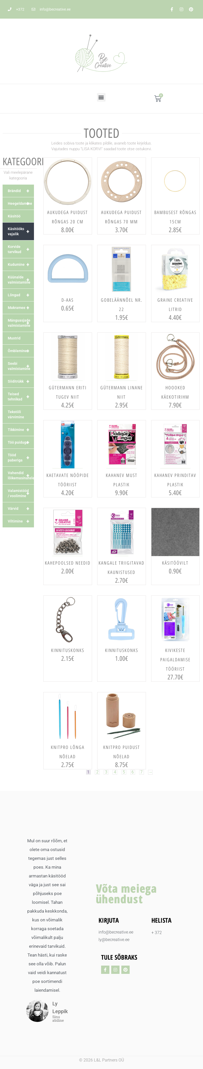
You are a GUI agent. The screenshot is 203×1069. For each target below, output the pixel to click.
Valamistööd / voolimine (21, 493)
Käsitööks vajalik (21, 231)
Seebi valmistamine (21, 366)
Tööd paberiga (21, 457)
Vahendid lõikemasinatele (21, 475)
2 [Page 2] (97, 772)
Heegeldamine (21, 203)
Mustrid (14, 338)
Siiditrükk (21, 381)
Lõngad (21, 295)
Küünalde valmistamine (21, 280)
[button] (101, 97)
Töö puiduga (21, 442)
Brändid (21, 191)
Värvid (21, 508)
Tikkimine (21, 429)
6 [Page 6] (132, 772)
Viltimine (21, 521)
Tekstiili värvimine (16, 414)
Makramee (21, 307)
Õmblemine (21, 351)
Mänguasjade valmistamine (21, 323)
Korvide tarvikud (21, 249)
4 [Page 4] (115, 772)
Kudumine (21, 264)
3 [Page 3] (106, 772)
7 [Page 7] (142, 772)
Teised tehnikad (21, 396)
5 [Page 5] (124, 772)
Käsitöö (14, 216)
